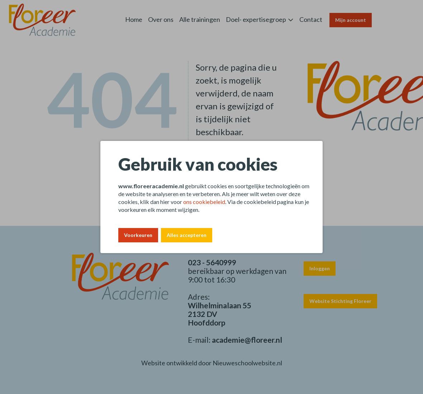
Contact (310, 19)
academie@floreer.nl (247, 339)
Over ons (161, 19)
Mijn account (350, 20)
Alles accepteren (186, 235)
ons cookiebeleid (204, 201)
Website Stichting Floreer (340, 301)
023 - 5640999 (212, 262)
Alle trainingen (199, 19)
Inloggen (319, 268)
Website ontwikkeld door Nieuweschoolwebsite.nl (211, 363)
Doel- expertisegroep (256, 19)
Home (133, 19)
